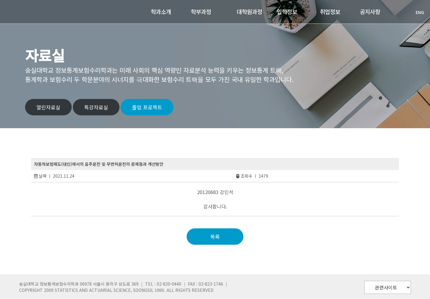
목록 (215, 236)
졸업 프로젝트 (147, 107)
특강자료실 (96, 107)
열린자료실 (48, 107)
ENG (417, 12)
